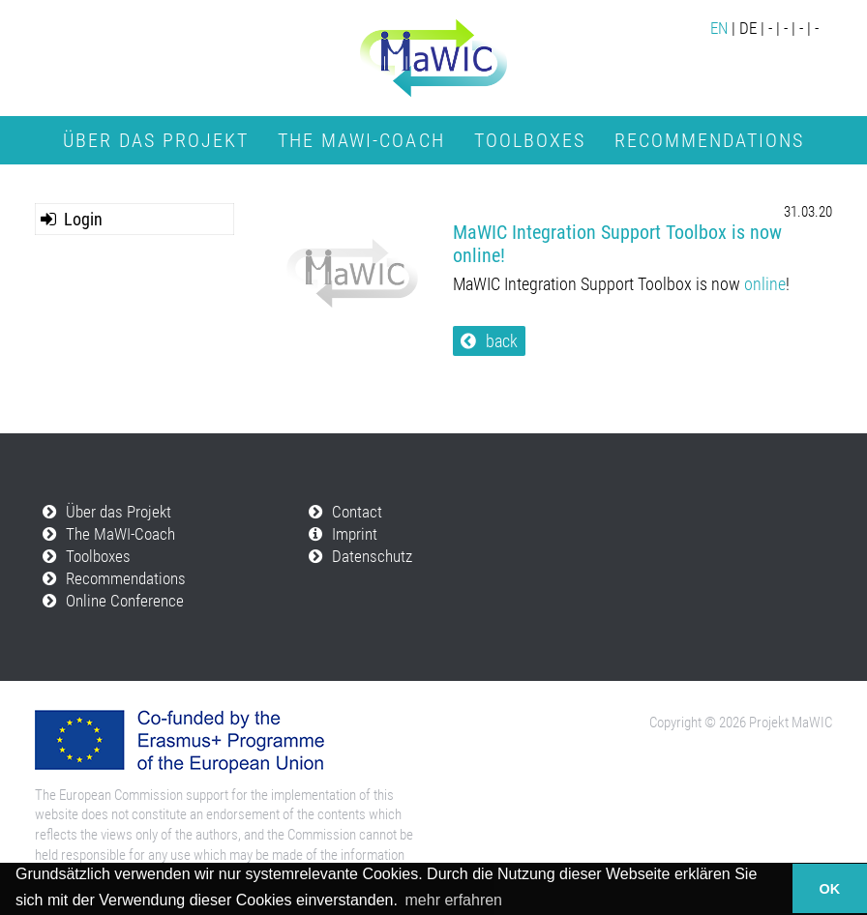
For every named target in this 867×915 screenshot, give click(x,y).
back (502, 341)
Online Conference (433, 179)
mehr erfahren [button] (454, 900)
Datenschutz (372, 556)
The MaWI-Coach (361, 140)
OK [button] (830, 889)
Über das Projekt (156, 140)
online (765, 284)
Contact (357, 512)
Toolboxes (529, 140)
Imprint (354, 534)
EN (719, 28)
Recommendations (709, 140)
